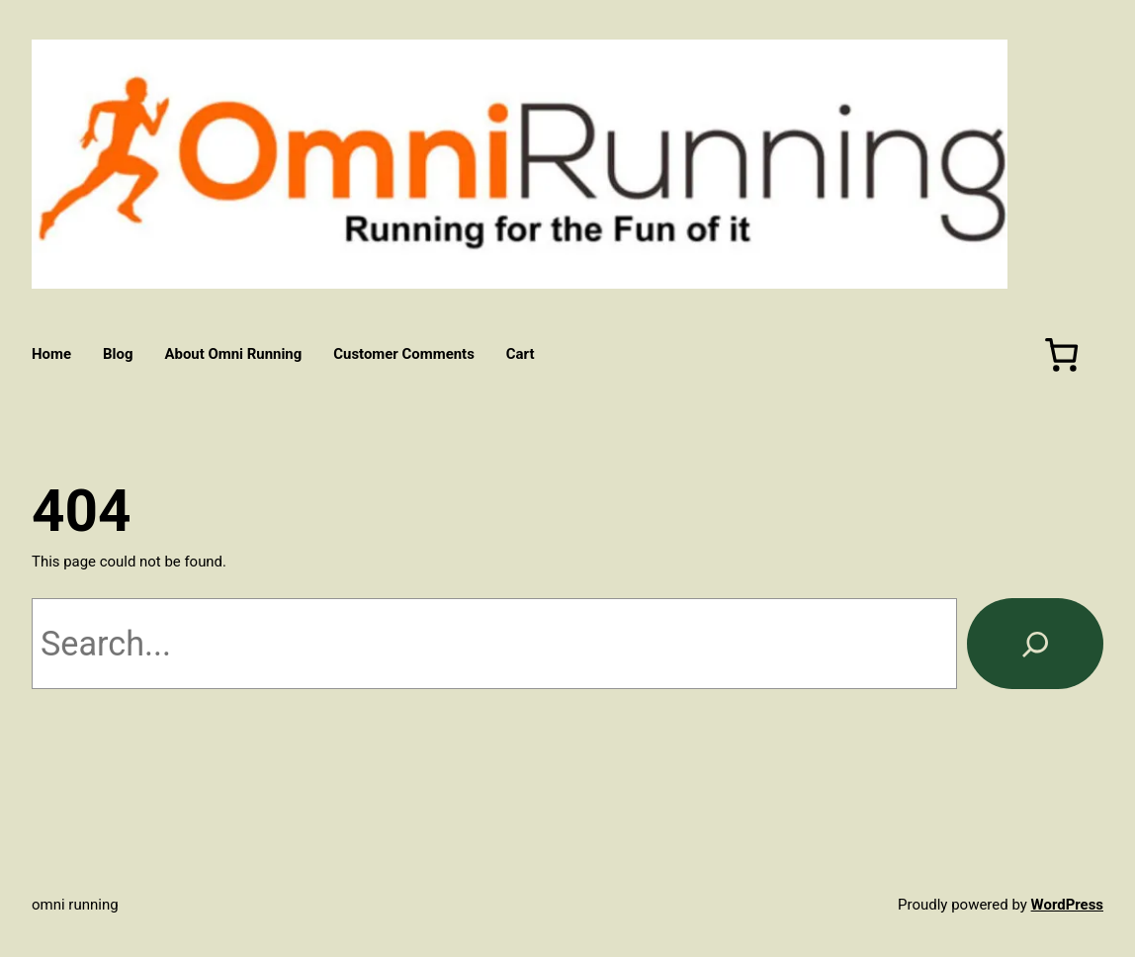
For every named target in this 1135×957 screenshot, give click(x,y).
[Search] (1035, 643)
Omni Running (75, 905)
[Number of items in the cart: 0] (1061, 354)
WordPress (1067, 905)
